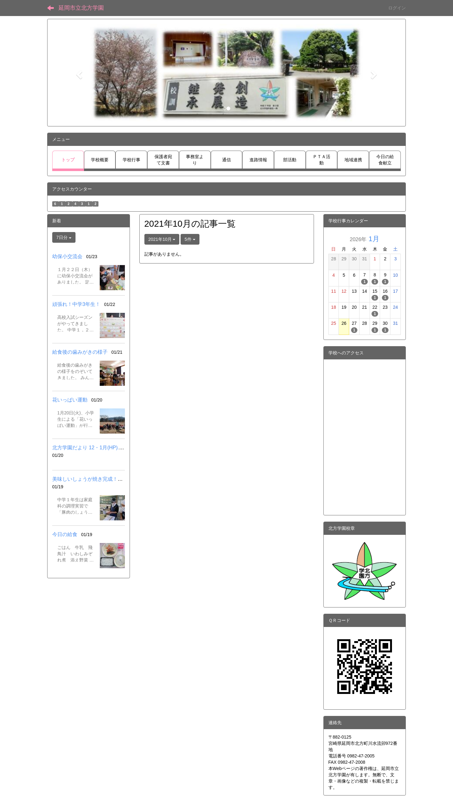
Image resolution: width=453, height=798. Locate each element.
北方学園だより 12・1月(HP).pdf (89, 447)
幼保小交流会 (67, 256)
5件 (190, 239)
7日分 (63, 237)
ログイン (397, 7)
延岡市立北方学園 (81, 8)
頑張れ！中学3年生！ (76, 304)
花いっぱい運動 (69, 399)
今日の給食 (64, 534)
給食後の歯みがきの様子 (80, 352)
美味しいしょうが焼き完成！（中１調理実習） (105, 479)
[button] (78, 72)
